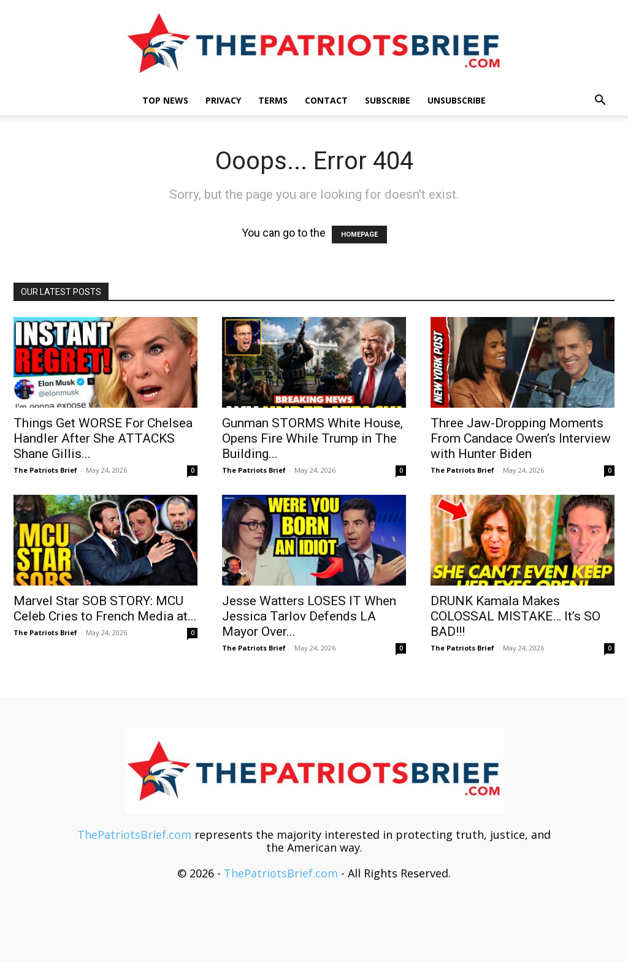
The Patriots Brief (45, 470)
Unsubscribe (456, 100)
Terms (273, 100)
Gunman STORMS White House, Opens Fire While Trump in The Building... (312, 438)
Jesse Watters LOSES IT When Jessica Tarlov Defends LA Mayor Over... (309, 616)
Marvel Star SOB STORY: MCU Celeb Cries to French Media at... (105, 609)
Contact (326, 100)
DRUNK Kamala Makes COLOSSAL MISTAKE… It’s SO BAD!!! (515, 616)
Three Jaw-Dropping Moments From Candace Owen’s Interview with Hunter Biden (521, 438)
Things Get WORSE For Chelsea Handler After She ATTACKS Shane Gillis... (103, 438)
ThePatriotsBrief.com (134, 834)
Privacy (223, 100)
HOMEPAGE (359, 235)
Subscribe (387, 100)
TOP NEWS (165, 100)
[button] (600, 100)
